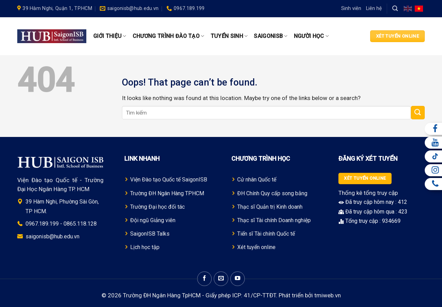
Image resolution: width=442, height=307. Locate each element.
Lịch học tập (145, 247)
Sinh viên (351, 8)
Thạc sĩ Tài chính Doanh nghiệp (274, 220)
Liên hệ (374, 8)
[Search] (395, 8)
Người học (311, 36)
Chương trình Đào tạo (168, 36)
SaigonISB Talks (150, 233)
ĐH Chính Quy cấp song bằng (272, 193)
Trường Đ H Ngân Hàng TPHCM (167, 193)
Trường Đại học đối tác (157, 207)
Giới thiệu (109, 36)
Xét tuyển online (256, 247)
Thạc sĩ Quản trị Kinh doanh (269, 207)
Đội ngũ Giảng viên (152, 220)
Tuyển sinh (229, 36)
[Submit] (418, 112)
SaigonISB (270, 36)
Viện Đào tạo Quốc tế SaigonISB (168, 179)
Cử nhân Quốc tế (256, 179)
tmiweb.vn (327, 295)
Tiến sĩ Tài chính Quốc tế (266, 233)
